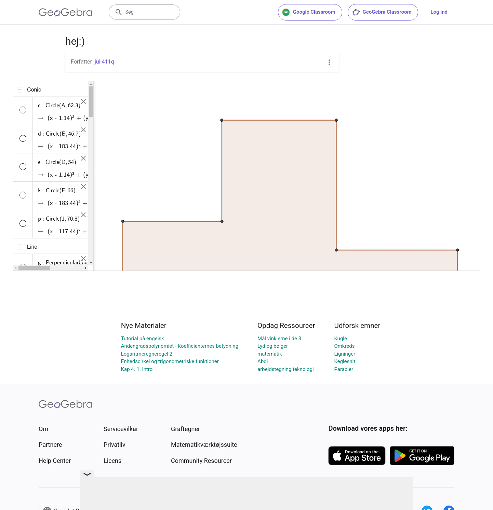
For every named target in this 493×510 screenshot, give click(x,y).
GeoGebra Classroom (382, 12)
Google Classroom (308, 12)
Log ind (439, 12)
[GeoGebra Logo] (65, 12)
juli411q (104, 61)
